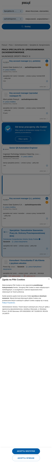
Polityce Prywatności (8, 303)
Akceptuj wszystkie (26, 451)
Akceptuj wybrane (26, 458)
